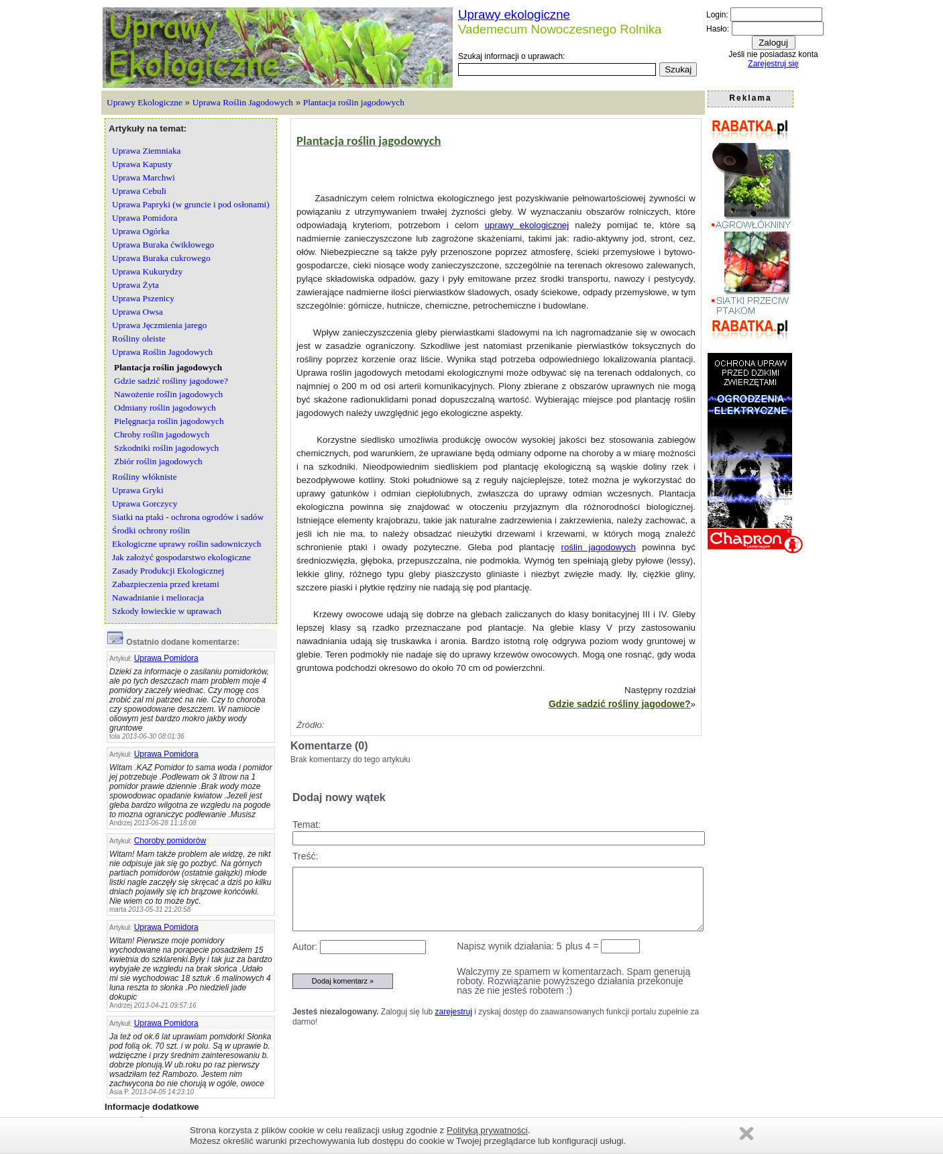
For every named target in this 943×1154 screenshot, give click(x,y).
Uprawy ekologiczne (514, 14)
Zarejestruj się (773, 63)
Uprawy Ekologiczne (144, 102)
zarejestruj (453, 1011)
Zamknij (746, 1133)
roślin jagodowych (598, 547)
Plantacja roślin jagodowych (353, 102)
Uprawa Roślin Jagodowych (242, 102)
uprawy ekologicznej (527, 225)
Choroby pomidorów (170, 840)
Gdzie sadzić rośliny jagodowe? (620, 703)
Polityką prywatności (487, 1130)
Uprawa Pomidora (166, 658)
